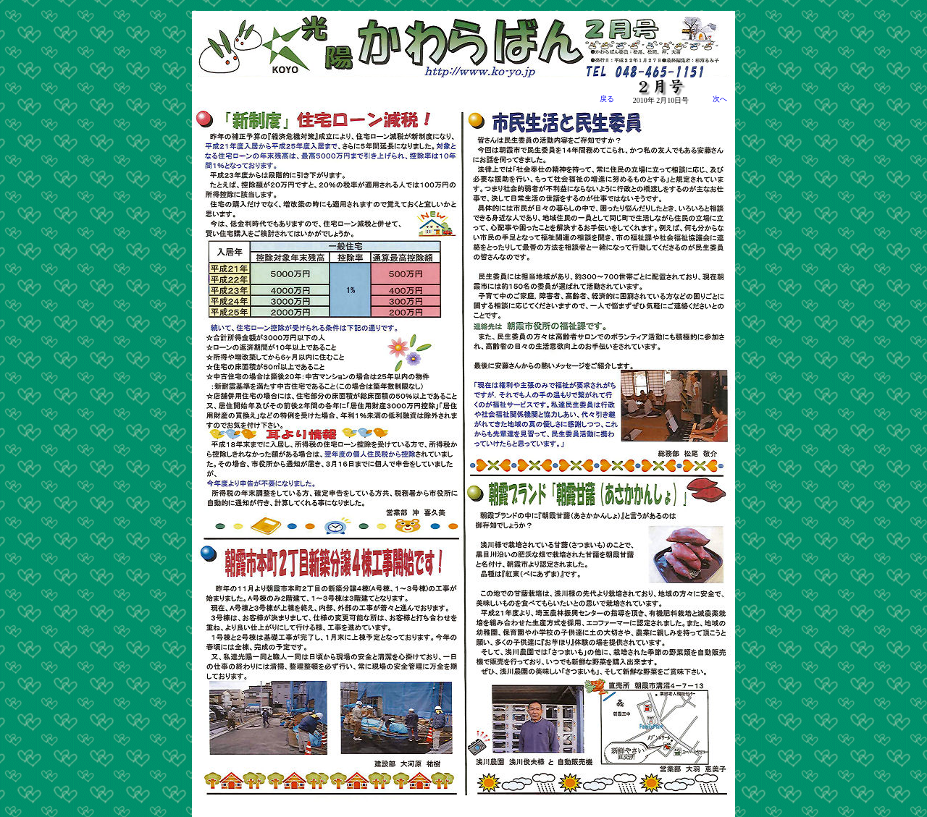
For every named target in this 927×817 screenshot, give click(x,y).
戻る (607, 99)
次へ (712, 99)
